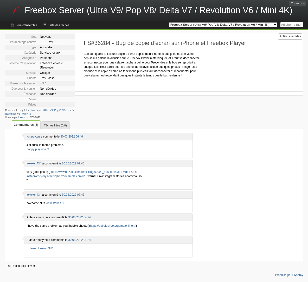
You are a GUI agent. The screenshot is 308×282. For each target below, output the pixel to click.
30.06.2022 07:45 (73, 163)
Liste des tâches (58, 25)
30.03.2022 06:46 (71, 136)
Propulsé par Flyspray (289, 275)
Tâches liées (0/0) (55, 125)
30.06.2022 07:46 (73, 194)
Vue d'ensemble (27, 25)
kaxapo (22, 117)
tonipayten (33, 136)
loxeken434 (33, 163)
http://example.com (69, 176)
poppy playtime (36, 149)
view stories (53, 203)
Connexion (298, 3)
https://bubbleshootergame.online (111, 225)
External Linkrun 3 (38, 248)
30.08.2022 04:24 (79, 217)
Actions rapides (290, 36)
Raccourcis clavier (21, 266)
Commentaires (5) (26, 124)
